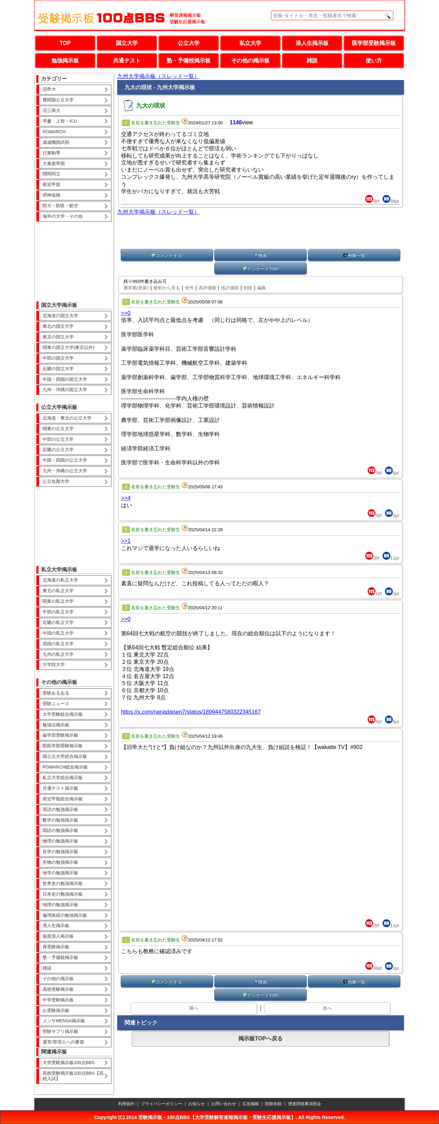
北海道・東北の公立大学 (67, 418)
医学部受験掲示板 (374, 43)
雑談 (312, 60)
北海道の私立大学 (60, 580)
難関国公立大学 (58, 99)
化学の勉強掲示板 (60, 851)
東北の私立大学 (58, 590)
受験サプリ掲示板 (60, 1031)
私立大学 (250, 43)
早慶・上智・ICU (60, 121)
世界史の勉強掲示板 (63, 883)
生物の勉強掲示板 (60, 862)
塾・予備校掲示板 (189, 60)
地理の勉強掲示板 (60, 904)
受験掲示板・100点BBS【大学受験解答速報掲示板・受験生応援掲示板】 (217, 1117)
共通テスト (127, 60)
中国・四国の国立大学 (65, 379)
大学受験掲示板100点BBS (69, 1062)
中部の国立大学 (58, 358)
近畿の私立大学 (58, 622)
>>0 (126, 313)
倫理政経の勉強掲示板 (65, 915)
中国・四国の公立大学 (65, 460)
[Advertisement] (74, 256)
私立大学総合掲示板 (63, 777)
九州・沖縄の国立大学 (65, 389)
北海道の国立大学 (60, 315)
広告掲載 (250, 1103)
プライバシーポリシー (161, 1103)
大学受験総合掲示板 (63, 714)
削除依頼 (273, 1103)
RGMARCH (54, 131)
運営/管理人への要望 (63, 1042)
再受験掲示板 (56, 946)
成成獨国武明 (56, 142)
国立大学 (127, 43)
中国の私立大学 (58, 633)
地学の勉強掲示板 (60, 872)
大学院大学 (54, 664)
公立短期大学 (56, 481)
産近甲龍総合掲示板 (63, 798)
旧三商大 (51, 110)
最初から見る (166, 287)
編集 (261, 287)
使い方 (374, 60)
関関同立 (51, 173)
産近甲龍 (51, 184)
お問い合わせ (223, 1103)
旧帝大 (49, 89)
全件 (189, 287)
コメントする (166, 255)
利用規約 (126, 1103)
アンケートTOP (260, 268)
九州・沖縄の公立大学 (65, 470)
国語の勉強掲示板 (60, 830)
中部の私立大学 (58, 611)
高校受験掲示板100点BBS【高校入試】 (73, 1076)
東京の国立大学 (58, 336)
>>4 (126, 498)
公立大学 (189, 43)
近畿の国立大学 (58, 368)
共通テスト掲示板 (60, 788)
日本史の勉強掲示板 (63, 894)
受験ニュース (56, 703)
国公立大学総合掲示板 (65, 756)
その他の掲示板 (250, 60)
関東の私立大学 (58, 601)
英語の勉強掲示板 (60, 809)
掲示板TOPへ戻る (260, 1038)
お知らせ (196, 1103)
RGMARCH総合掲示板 (65, 767)
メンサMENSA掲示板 (64, 1020)
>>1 (126, 541)
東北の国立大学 (58, 326)
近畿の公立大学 (58, 449)
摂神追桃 (51, 195)
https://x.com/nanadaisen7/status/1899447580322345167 (191, 712)
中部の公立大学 (58, 439)
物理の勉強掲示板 (60, 841)
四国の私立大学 (58, 643)
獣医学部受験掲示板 (63, 745)
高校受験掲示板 (58, 989)
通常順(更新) (136, 287)
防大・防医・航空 (60, 205)
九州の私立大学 (58, 654)
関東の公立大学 (58, 428)
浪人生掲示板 (312, 43)
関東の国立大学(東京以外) (69, 347)
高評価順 (207, 287)
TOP (65, 43)
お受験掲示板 (56, 1010)
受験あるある (56, 693)
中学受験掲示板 (58, 999)
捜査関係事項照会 (304, 1103)
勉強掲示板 (65, 60)
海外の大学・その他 (63, 216)
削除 (248, 287)
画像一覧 (354, 255)
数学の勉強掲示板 (60, 820)
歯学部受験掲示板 (60, 735)
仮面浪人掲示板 (58, 936)
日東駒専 (51, 152)
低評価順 (230, 287)
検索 (260, 255)
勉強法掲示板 (56, 724)
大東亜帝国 (54, 163)
